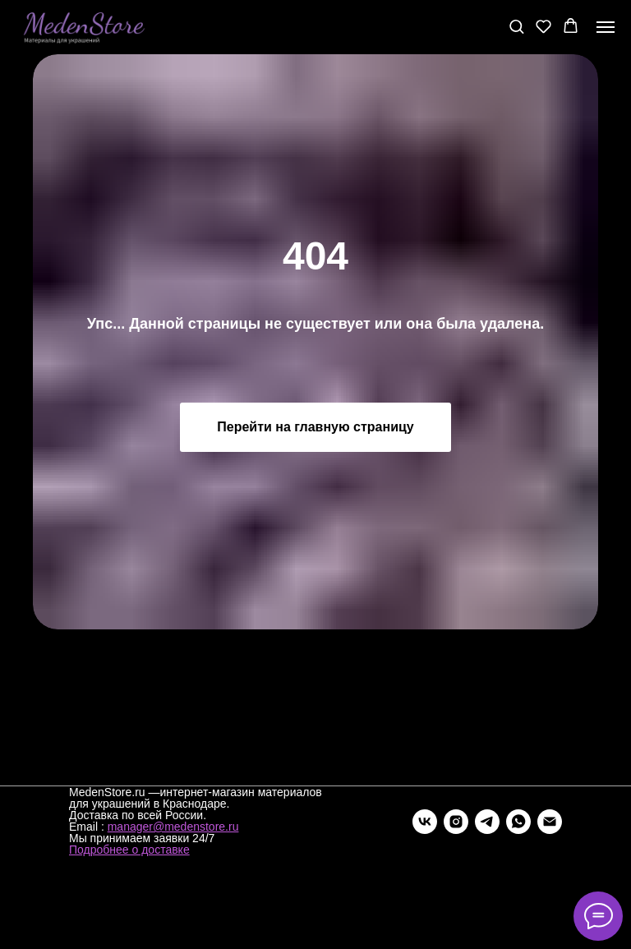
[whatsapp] (518, 821)
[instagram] (456, 821)
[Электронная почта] (549, 821)
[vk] (424, 821)
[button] (516, 26)
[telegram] (487, 821)
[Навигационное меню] (605, 27)
